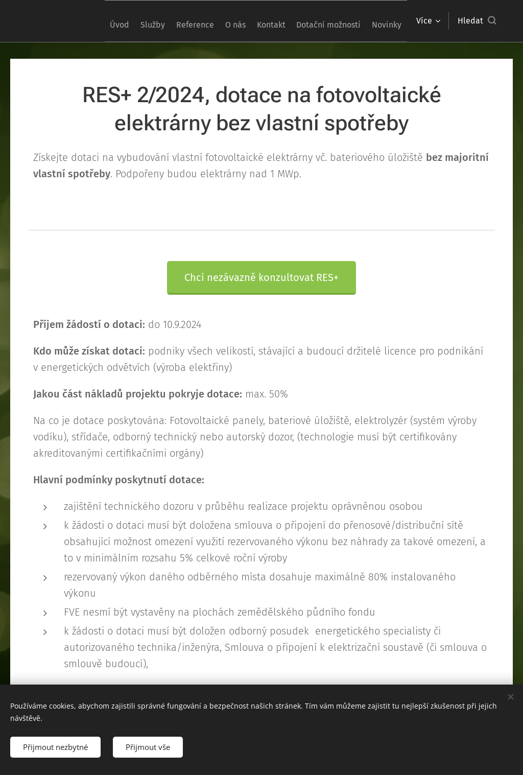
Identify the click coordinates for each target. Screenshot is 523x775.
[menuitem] (120, 21)
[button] (476, 21)
